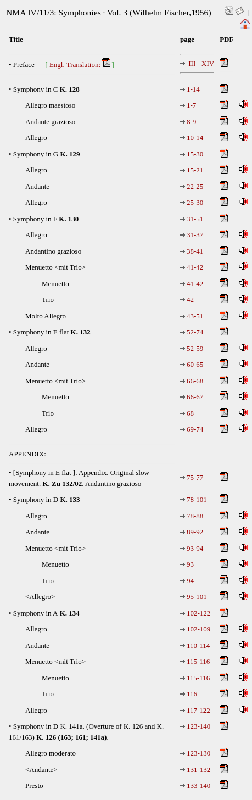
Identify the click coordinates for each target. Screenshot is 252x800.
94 (187, 581)
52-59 (191, 348)
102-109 (195, 629)
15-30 (191, 154)
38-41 (191, 251)
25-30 (191, 202)
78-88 (191, 516)
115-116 (195, 661)
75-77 (191, 477)
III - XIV (197, 63)
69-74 (191, 429)
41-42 (191, 267)
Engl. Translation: (80, 63)
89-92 (191, 532)
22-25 (191, 186)
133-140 (195, 785)
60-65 (191, 364)
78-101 (193, 499)
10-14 (191, 137)
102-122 (195, 613)
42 (187, 299)
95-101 (193, 596)
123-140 (195, 726)
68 (187, 413)
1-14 (190, 89)
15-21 (191, 170)
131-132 (195, 769)
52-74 (191, 332)
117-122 (195, 710)
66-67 (191, 397)
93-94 (191, 548)
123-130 (195, 753)
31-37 (191, 235)
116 (188, 694)
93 (187, 564)
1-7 (188, 105)
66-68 (191, 381)
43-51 (191, 316)
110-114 (195, 645)
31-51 (191, 219)
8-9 (188, 122)
